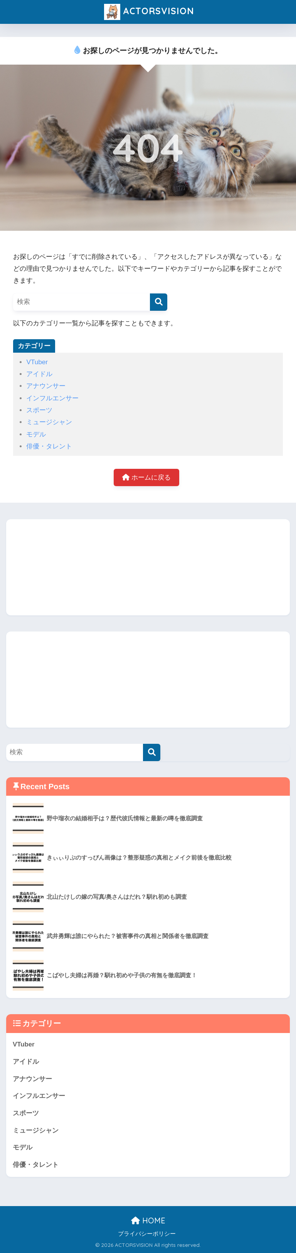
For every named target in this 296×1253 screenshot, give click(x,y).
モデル (36, 434)
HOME (148, 1220)
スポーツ (39, 410)
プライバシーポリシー (147, 1234)
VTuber (36, 362)
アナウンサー (46, 386)
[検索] (158, 302)
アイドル (39, 374)
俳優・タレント (49, 446)
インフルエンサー (52, 398)
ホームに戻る (146, 477)
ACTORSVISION (149, 12)
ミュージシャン (49, 422)
